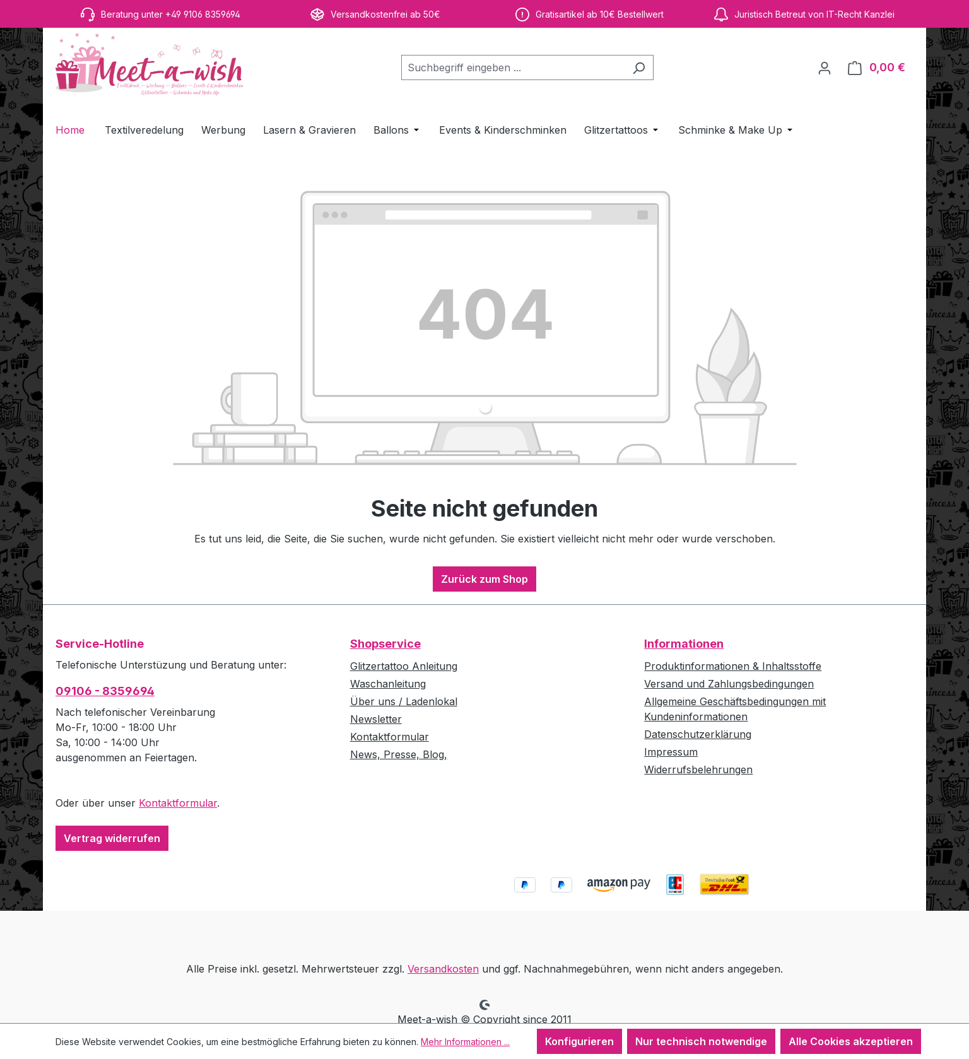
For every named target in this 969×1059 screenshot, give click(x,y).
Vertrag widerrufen (112, 838)
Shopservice (385, 643)
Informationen (684, 643)
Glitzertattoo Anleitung (403, 666)
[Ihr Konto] (824, 67)
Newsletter (376, 719)
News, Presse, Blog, (398, 754)
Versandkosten (443, 968)
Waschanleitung (388, 683)
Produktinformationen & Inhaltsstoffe (732, 666)
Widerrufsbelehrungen (698, 769)
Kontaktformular (178, 803)
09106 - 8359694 (105, 691)
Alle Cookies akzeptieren (851, 1041)
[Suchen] (639, 67)
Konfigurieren (579, 1041)
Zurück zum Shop (484, 579)
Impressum (671, 752)
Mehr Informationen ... (465, 1041)
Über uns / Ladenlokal (403, 701)
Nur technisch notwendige (701, 1041)
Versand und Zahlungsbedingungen (729, 683)
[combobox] (513, 67)
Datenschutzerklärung (697, 734)
